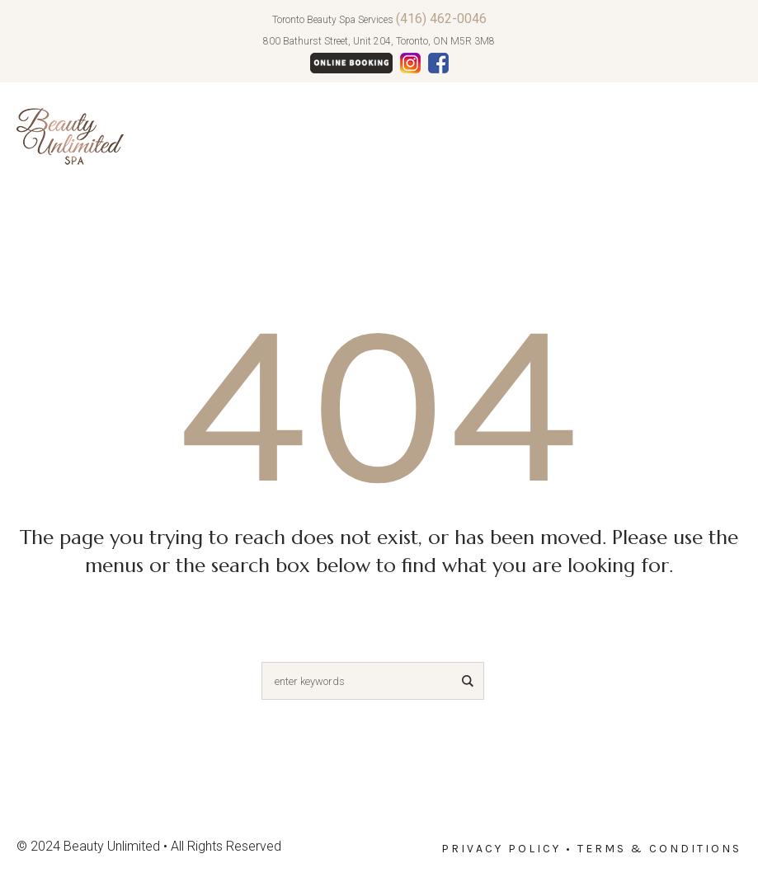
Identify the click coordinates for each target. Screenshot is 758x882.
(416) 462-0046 (441, 18)
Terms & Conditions (659, 849)
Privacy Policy (501, 849)
